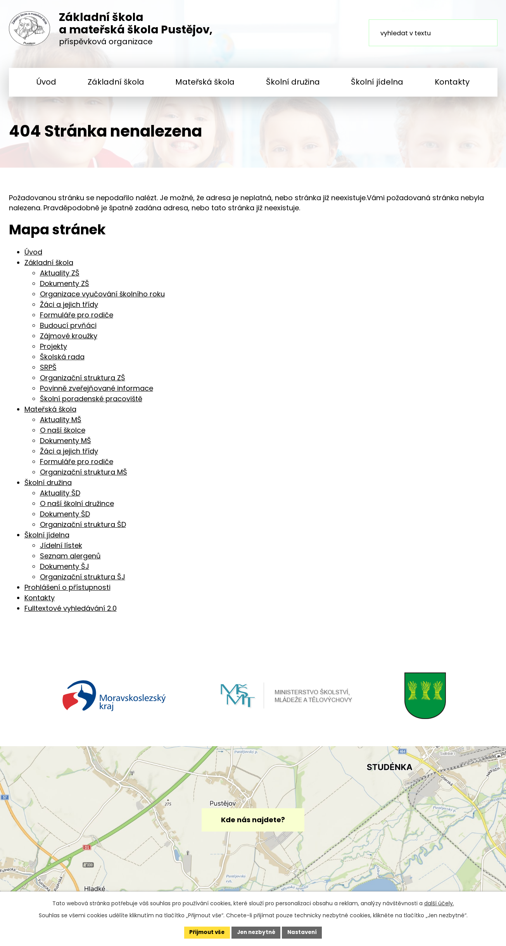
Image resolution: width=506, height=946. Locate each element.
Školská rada (62, 361)
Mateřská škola (205, 81)
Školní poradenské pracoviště (91, 403)
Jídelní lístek (61, 549)
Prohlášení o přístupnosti (67, 591)
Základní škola (116, 81)
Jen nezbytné (256, 932)
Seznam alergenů (70, 560)
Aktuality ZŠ (59, 277)
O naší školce (62, 434)
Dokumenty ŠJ (64, 570)
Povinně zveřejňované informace (96, 392)
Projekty (53, 350)
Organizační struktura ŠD (83, 529)
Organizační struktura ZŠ (82, 382)
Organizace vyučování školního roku (102, 298)
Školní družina (293, 81)
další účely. (439, 903)
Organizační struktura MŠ (83, 476)
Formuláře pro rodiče (76, 319)
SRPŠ (48, 371)
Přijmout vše (205, 932)
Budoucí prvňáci (68, 329)
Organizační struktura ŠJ (82, 581)
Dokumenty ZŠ (64, 288)
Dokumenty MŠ (65, 445)
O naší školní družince (77, 508)
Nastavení (304, 932)
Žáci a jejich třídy (69, 309)
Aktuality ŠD (60, 497)
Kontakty (452, 81)
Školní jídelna (377, 81)
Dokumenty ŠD (65, 518)
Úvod (46, 81)
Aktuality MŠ (60, 424)
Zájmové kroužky (68, 340)
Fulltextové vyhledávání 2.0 (70, 612)
